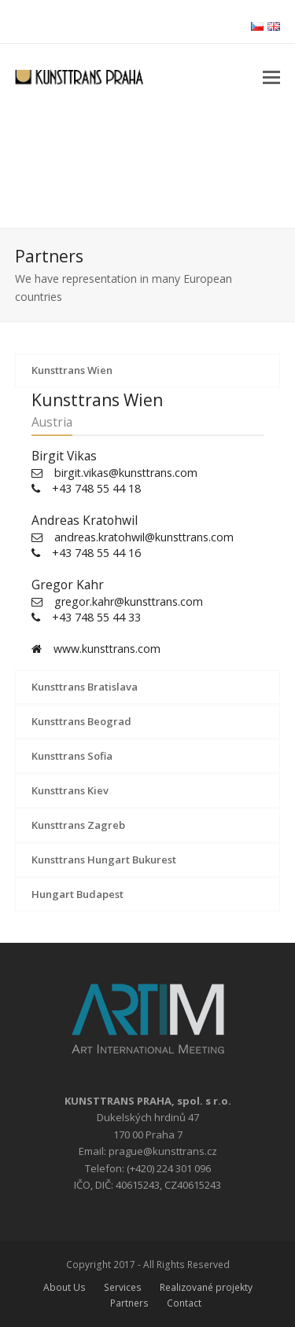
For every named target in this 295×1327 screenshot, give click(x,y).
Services (123, 1287)
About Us (64, 1287)
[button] (271, 76)
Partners (129, 1303)
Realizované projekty (206, 1287)
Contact (184, 1303)
